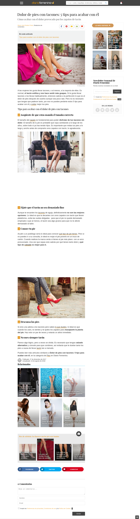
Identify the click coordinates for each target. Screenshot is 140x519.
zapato (33, 120)
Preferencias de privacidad (35, 508)
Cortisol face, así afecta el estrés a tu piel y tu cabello (100, 44)
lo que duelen (61, 327)
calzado (27, 245)
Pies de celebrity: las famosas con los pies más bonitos (39, 436)
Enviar (79, 514)
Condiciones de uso (50, 508)
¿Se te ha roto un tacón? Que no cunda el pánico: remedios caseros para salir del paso (27, 390)
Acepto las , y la (45, 508)
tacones (41, 213)
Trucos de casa (25, 383)
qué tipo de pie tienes (68, 234)
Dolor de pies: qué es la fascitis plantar (51, 422)
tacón (39, 348)
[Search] (106, 3)
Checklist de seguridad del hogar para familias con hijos (114, 64)
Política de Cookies (65, 508)
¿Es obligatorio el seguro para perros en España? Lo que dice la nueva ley (100, 63)
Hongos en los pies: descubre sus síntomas (73, 392)
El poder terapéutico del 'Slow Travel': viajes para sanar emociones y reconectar (115, 42)
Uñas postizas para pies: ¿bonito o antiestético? (49, 392)
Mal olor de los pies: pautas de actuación (26, 422)
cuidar (33, 104)
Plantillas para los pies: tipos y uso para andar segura (73, 423)
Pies (48, 356)
